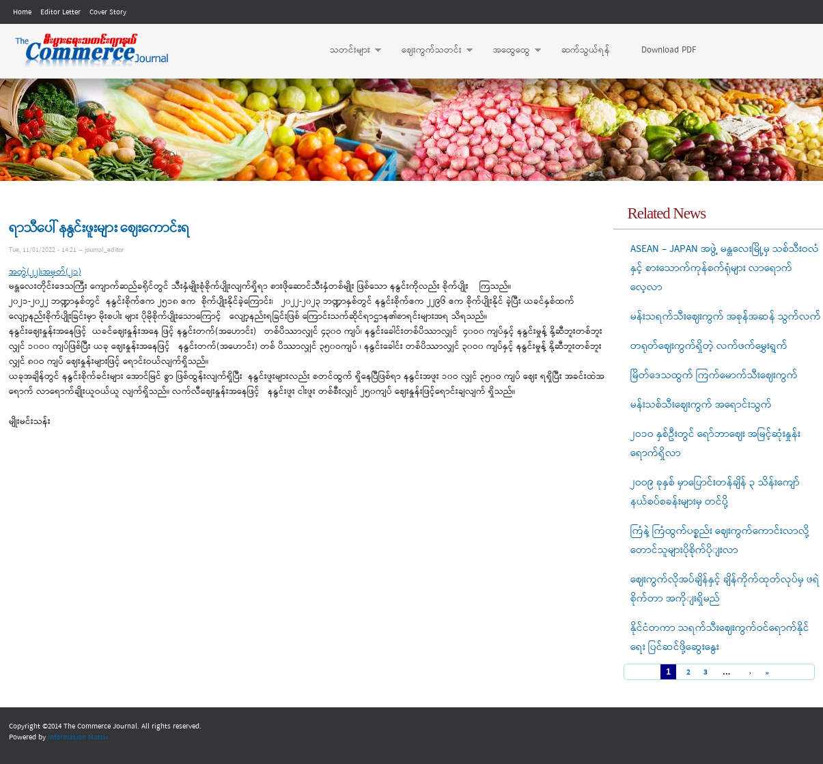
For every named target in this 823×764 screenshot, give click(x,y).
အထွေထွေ (510, 50)
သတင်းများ (348, 50)
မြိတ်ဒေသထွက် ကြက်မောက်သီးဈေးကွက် (714, 375)
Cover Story (107, 12)
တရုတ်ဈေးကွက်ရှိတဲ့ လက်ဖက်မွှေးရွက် (708, 346)
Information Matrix (78, 737)
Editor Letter (60, 12)
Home (22, 12)
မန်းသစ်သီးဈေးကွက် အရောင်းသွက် (701, 405)
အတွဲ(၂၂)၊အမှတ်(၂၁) (45, 272)
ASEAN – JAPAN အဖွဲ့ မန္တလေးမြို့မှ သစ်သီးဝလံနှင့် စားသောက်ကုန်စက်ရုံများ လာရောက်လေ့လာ (724, 268)
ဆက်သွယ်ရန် (585, 50)
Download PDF (668, 50)
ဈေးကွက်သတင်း (430, 50)
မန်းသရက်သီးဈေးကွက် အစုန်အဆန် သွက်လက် (725, 317)
